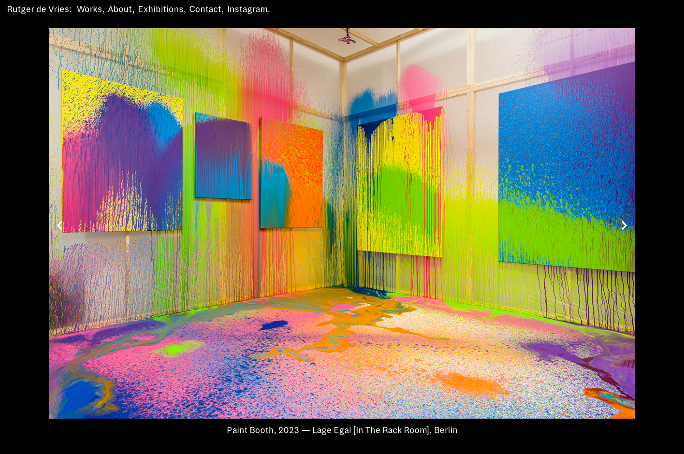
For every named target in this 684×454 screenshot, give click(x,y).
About (120, 9)
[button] (60, 225)
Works (89, 9)
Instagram (247, 9)
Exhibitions (161, 9)
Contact (205, 9)
